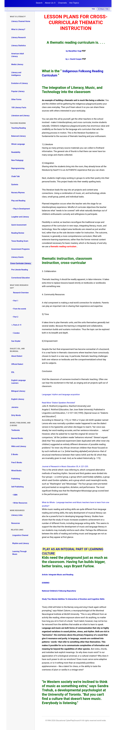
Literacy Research (18, 37)
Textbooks (15, 430)
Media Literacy (17, 64)
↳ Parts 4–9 (16, 325)
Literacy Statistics (18, 45)
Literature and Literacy (20, 116)
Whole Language (18, 144)
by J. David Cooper (74, 59)
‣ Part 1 (14, 301)
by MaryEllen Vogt (73, 51)
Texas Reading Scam (19, 241)
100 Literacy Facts (18, 107)
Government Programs (20, 249)
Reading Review (17, 233)
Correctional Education (20, 278)
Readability (15, 152)
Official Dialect (17, 364)
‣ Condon (15, 333)
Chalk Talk (15, 176)
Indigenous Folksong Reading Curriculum (75, 73)
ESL (12, 372)
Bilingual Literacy (18, 391)
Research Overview (20, 293)
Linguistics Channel (20, 535)
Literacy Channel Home (20, 21)
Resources (15, 523)
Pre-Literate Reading (19, 270)
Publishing (15, 479)
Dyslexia (14, 184)
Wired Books (16, 470)
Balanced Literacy (18, 136)
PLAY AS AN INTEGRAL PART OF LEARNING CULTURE (68, 551)
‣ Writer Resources (19, 503)
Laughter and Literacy (20, 217)
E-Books (14, 454)
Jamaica (14, 407)
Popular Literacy (17, 91)
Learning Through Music (19, 552)
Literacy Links (17, 515)
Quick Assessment (19, 225)
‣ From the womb (18, 309)
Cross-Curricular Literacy (20, 263)
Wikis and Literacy (18, 446)
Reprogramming (17, 168)
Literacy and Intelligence (16, 73)
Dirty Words (16, 415)
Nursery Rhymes (18, 192)
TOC (93, 9)
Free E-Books (16, 462)
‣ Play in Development (20, 209)
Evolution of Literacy (19, 83)
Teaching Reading (18, 128)
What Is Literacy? (18, 29)
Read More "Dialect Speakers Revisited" (59, 402)
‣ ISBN (14, 495)
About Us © (50, 3)
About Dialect (16, 356)
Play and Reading (18, 201)
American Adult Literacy (17, 55)
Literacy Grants (17, 257)
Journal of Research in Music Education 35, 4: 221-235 (67, 466)
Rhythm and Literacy (20, 543)
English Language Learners (18, 381)
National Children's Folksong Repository (60, 591)
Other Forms (16, 99)
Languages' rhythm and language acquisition (62, 394)
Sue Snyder (16, 341)
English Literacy (17, 399)
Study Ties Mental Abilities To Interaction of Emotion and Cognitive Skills (75, 599)
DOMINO (46, 582)
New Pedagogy (17, 160)
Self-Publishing (17, 487)
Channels (62, 3)
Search (39, 3)
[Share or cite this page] (103, 9)
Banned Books (17, 438)
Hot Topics (74, 3)
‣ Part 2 (14, 317)
